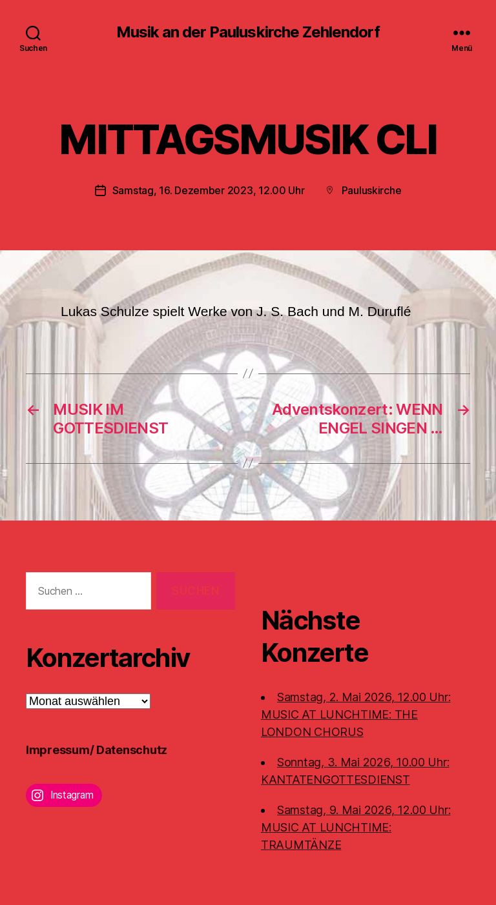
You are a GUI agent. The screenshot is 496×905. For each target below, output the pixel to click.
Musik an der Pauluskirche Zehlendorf (247, 32)
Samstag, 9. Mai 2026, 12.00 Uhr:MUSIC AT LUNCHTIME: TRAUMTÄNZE (355, 826)
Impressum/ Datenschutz (96, 749)
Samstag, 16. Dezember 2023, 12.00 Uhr (208, 190)
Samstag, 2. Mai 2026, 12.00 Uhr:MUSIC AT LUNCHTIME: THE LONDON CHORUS (355, 714)
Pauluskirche (372, 190)
